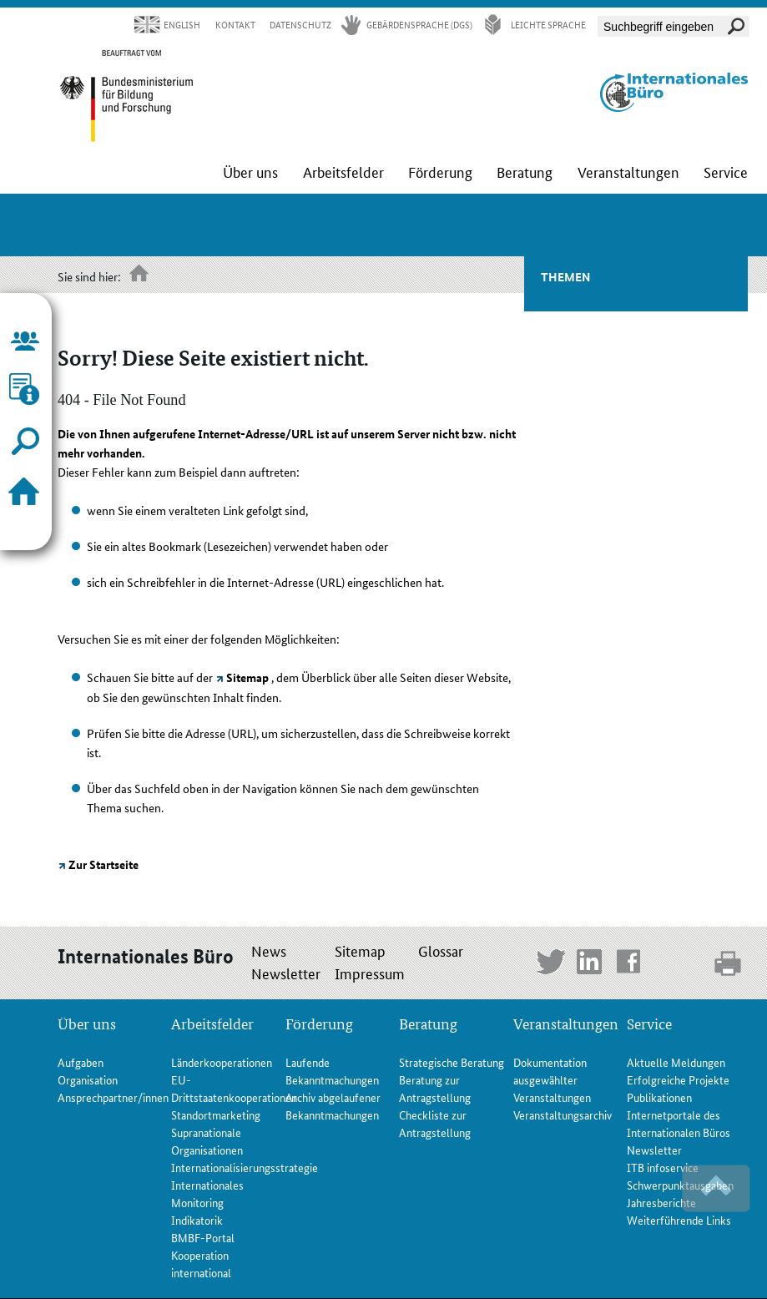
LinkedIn (591, 963)
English (182, 24)
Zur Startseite (103, 864)
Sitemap (247, 677)
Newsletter (285, 973)
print (729, 963)
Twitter (551, 963)
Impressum (370, 973)
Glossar (440, 950)
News (268, 950)
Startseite (139, 275)
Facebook (631, 963)
